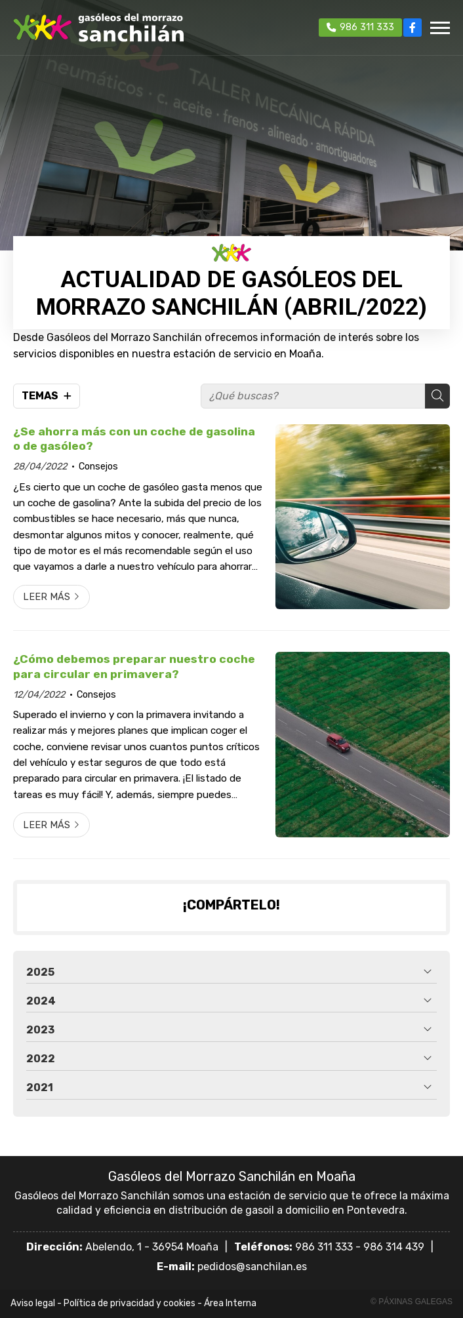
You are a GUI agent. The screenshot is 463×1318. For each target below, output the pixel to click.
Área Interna (230, 1303)
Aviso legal (32, 1303)
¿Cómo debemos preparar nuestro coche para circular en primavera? (134, 666)
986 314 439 (393, 1247)
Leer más (46, 597)
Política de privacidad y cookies (129, 1303)
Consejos (98, 466)
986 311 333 (324, 1247)
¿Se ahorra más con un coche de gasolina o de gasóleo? (134, 438)
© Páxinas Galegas (412, 1301)
